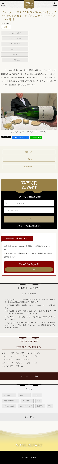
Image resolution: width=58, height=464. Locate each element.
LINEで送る (36, 137)
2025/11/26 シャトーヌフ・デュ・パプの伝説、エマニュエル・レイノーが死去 (30, 318)
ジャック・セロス (15, 33)
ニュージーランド (26, 406)
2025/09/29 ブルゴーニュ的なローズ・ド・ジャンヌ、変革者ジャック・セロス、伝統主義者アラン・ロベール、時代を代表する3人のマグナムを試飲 (30, 325)
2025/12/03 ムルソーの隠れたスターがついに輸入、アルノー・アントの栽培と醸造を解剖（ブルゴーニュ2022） (30, 312)
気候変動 (40, 406)
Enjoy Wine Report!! (29, 267)
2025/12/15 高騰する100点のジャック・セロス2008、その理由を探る (30, 306)
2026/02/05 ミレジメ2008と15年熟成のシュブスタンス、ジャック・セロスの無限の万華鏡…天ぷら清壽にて (30, 300)
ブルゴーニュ (15, 49)
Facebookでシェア (21, 137)
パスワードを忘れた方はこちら (29, 226)
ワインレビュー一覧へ (29, 376)
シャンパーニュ (14, 44)
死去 (49, 406)
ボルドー (37, 395)
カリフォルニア (9, 406)
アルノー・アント (15, 38)
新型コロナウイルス (10, 401)
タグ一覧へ (29, 417)
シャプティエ (15, 60)
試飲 (6, 27)
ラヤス (14, 54)
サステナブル (27, 401)
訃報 (38, 401)
